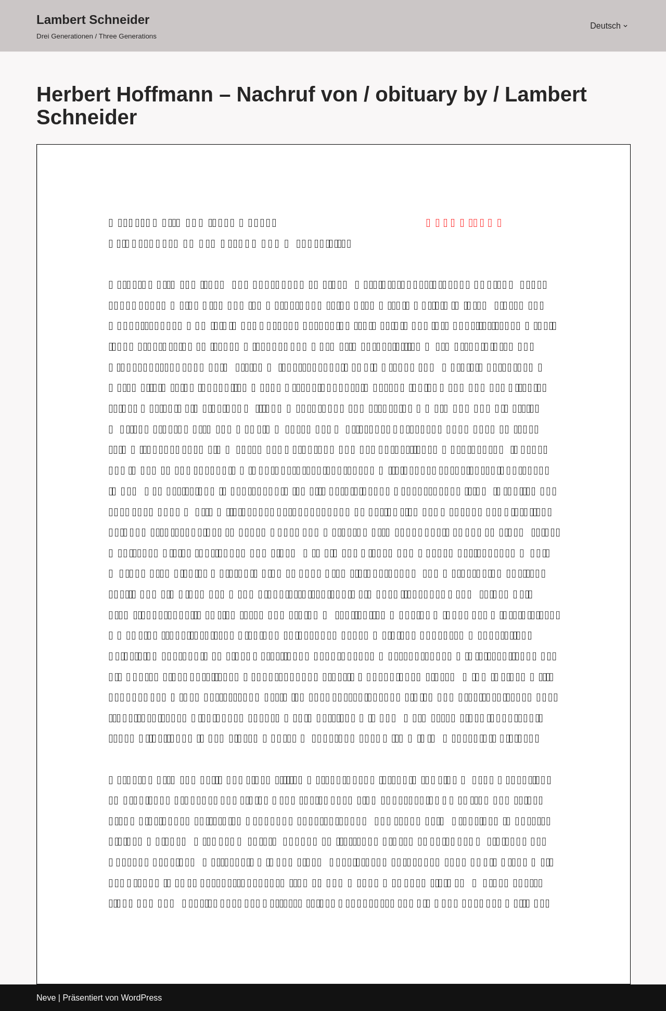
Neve (46, 997)
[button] (625, 26)
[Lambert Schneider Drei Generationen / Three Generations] (96, 25)
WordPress (141, 997)
